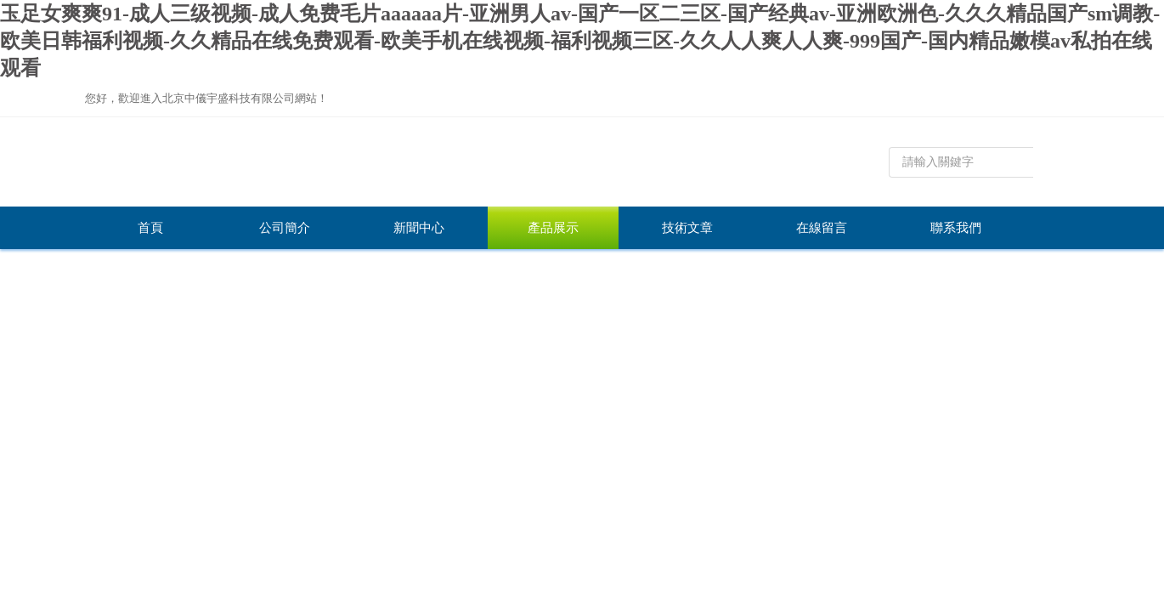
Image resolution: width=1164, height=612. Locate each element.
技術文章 (687, 228)
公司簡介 (284, 228)
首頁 (150, 228)
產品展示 (553, 228)
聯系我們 (955, 228)
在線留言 (821, 228)
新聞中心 (418, 228)
